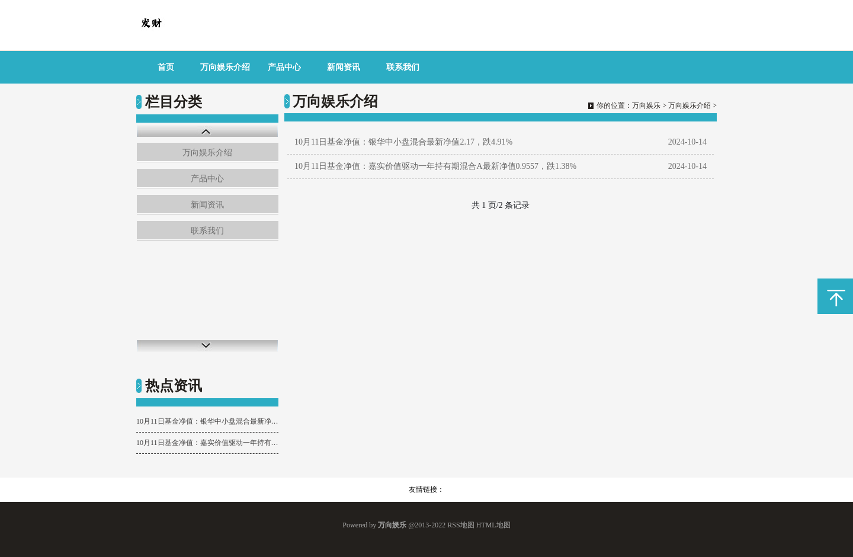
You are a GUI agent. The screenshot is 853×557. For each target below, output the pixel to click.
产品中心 (284, 67)
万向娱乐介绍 (225, 67)
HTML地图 (493, 525)
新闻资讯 (343, 67)
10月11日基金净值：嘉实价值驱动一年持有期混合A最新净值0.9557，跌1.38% (207, 442)
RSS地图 (460, 525)
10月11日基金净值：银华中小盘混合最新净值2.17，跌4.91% (207, 421)
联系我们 (402, 67)
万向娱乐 (646, 105)
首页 (166, 67)
